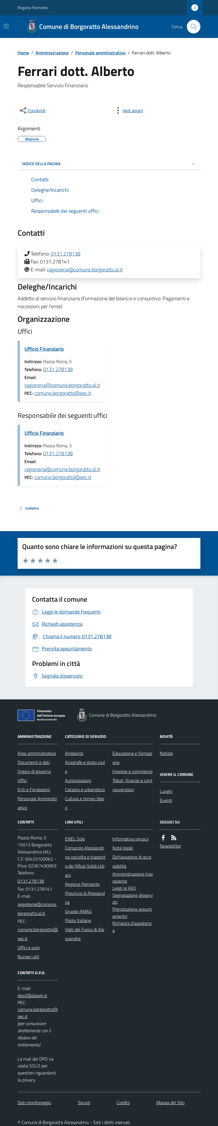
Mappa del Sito (170, 1102)
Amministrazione (52, 52)
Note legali (122, 847)
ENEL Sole (75, 838)
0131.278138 (65, 253)
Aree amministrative (37, 753)
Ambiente (74, 753)
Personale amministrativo (100, 52)
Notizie (166, 753)
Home (23, 52)
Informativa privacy (130, 838)
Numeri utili (28, 956)
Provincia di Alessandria (85, 898)
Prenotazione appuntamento (132, 912)
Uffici (22, 780)
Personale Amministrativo (37, 803)
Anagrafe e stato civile (85, 767)
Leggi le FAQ (124, 888)
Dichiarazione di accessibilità (131, 861)
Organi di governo (34, 771)
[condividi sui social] (32, 110)
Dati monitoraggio (34, 1102)
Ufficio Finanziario (44, 349)
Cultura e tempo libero (84, 803)
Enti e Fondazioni (34, 789)
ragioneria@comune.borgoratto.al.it (85, 269)
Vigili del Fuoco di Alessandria (84, 934)
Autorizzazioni (78, 780)
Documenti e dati (34, 762)
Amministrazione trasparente (132, 877)
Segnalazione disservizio (132, 899)
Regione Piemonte (33, 7)
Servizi (84, 1102)
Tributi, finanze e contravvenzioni (132, 785)
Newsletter (170, 845)
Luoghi (166, 791)
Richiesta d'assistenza (132, 927)
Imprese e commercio (132, 771)
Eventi (166, 800)
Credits (123, 1102)
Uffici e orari (29, 947)
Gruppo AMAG (78, 911)
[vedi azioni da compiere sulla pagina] (128, 110)
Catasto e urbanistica (85, 789)
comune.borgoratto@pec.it (62, 393)
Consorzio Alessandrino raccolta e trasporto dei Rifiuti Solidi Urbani (85, 861)
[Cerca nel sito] (191, 26)
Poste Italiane (78, 920)
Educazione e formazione (132, 758)
